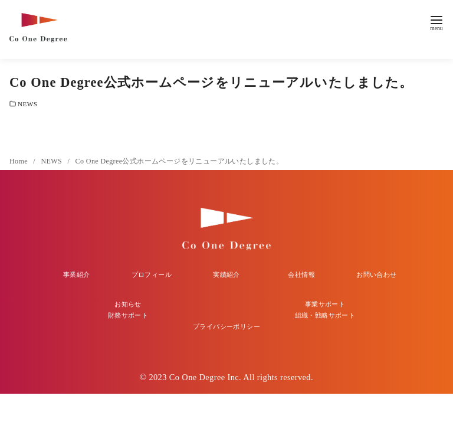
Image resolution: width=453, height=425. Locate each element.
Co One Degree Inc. (205, 377)
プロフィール (152, 274)
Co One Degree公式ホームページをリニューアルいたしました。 (180, 161)
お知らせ (128, 304)
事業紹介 (76, 274)
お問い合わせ (376, 274)
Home (19, 161)
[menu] (436, 22)
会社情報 (301, 274)
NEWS (27, 103)
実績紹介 (226, 274)
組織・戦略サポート (325, 315)
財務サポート (128, 315)
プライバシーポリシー (226, 326)
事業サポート (325, 304)
